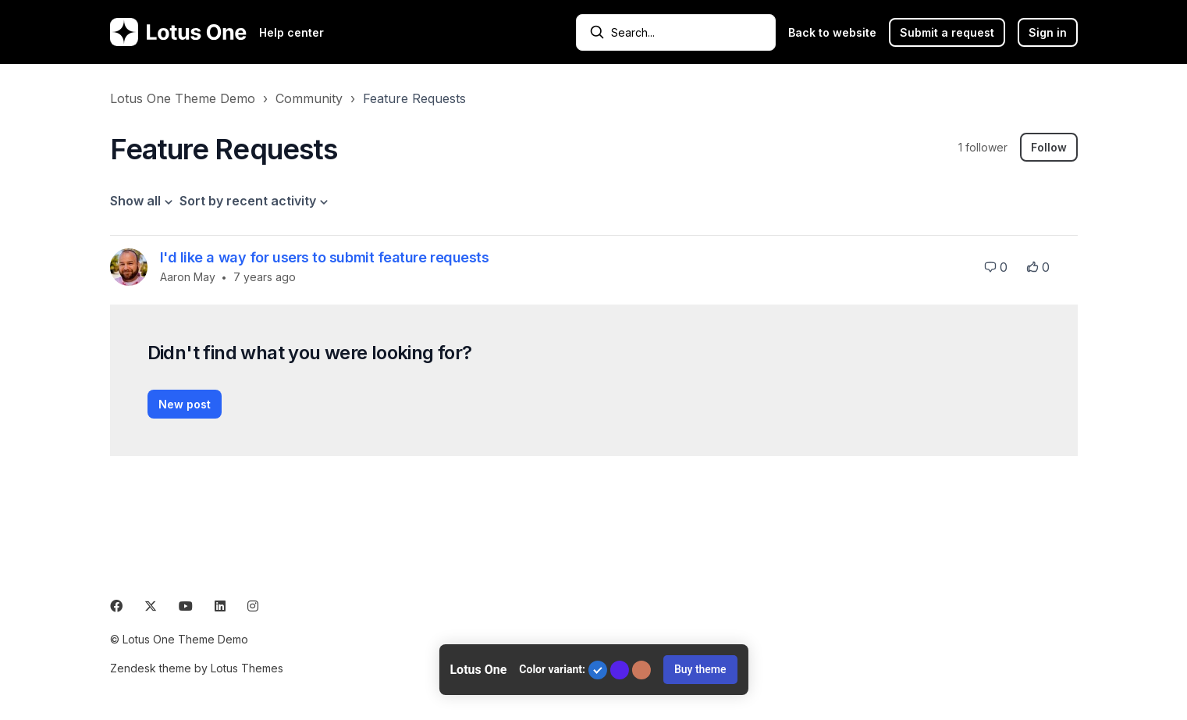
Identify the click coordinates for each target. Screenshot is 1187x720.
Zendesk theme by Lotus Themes (196, 668)
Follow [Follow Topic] (1049, 147)
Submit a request (947, 32)
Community (309, 98)
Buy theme (700, 669)
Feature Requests (414, 98)
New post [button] (184, 404)
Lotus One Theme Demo (182, 98)
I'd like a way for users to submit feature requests (324, 257)
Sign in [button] (1048, 32)
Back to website (832, 32)
